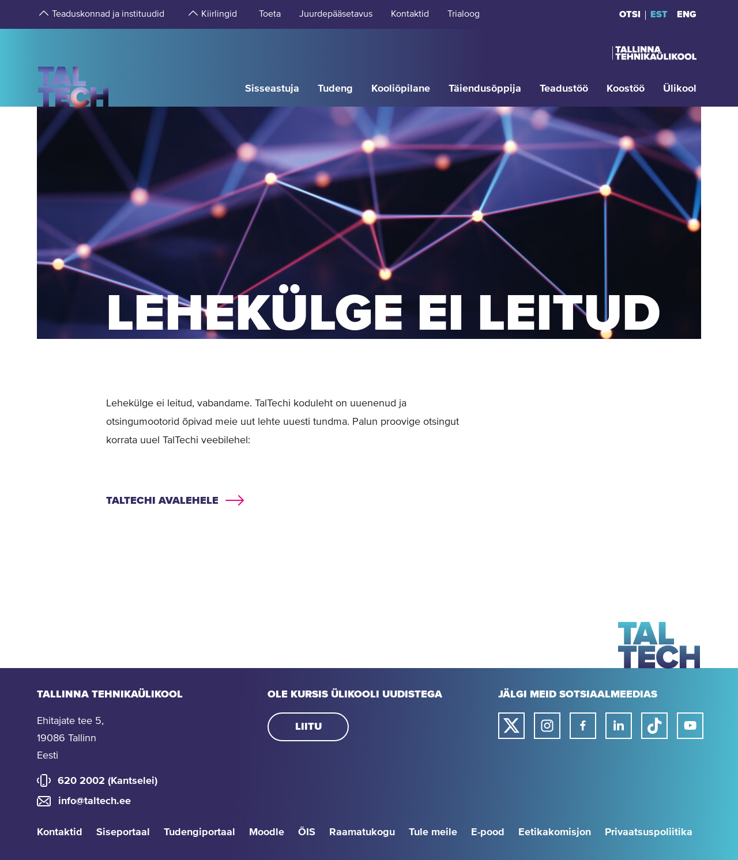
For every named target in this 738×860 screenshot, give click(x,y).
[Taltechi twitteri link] (511, 725)
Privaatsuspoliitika (648, 832)
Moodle (266, 832)
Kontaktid (59, 832)
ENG (686, 14)
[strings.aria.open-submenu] (42, 14)
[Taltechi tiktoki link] (654, 725)
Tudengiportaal (199, 832)
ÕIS (306, 832)
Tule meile (433, 832)
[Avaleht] (73, 67)
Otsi (630, 14)
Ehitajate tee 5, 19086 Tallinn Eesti (70, 738)
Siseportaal (123, 832)
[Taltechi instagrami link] (547, 725)
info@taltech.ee (94, 801)
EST (659, 14)
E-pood (487, 832)
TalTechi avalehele (162, 501)
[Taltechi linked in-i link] (618, 725)
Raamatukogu (362, 832)
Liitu (308, 727)
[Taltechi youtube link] (690, 725)
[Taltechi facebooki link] (583, 725)
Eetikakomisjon (554, 832)
